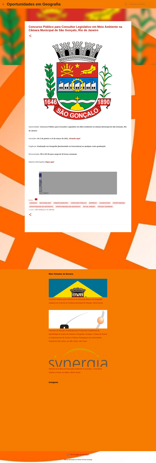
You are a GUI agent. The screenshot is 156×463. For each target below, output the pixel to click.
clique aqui (49, 162)
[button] (30, 36)
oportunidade (119, 203)
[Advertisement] (78, 250)
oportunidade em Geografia (41, 207)
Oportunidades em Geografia (34, 4)
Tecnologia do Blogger (78, 454)
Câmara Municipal (61, 203)
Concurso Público (78, 203)
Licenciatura (104, 203)
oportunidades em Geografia (68, 207)
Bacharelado (45, 203)
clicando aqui (74, 138)
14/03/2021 (33, 203)
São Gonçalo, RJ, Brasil (44, 210)
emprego (93, 203)
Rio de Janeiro (89, 207)
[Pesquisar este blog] (141, 4)
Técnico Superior (105, 207)
